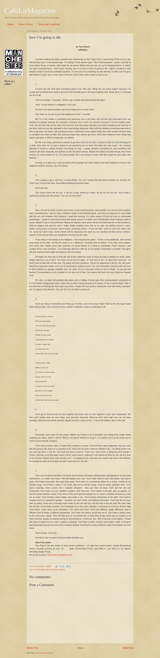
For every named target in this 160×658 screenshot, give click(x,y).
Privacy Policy (25, 24)
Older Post (128, 648)
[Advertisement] (13, 37)
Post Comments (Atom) (44, 653)
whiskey (62, 570)
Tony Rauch (54, 570)
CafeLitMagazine (30, 11)
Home (10, 24)
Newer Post (32, 648)
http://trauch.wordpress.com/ (59, 555)
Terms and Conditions (49, 24)
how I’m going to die (42, 570)
